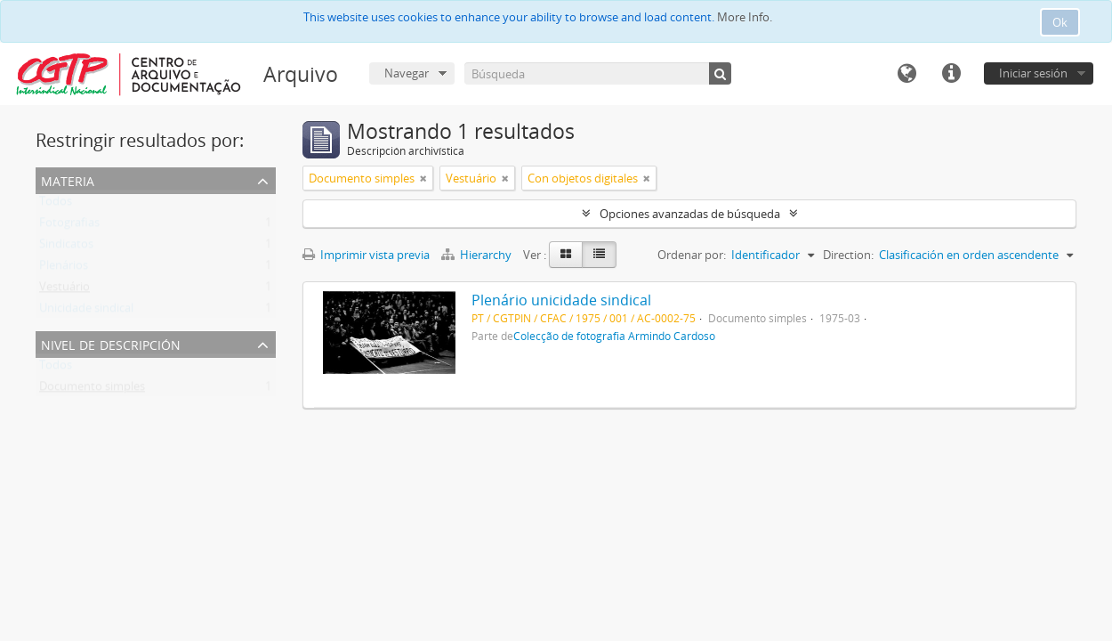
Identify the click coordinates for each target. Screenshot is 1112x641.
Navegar (406, 73)
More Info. (744, 17)
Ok (1060, 22)
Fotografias (69, 226)
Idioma (906, 74)
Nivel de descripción (111, 343)
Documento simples (92, 390)
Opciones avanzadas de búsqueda (690, 214)
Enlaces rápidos (951, 74)
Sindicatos (66, 247)
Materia (67, 179)
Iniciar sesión (1033, 73)
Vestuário (64, 290)
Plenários (63, 269)
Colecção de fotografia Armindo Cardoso (614, 336)
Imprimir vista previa (366, 255)
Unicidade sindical (86, 312)
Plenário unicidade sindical (561, 300)
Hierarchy (477, 255)
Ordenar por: (691, 255)
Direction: (848, 255)
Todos (55, 205)
